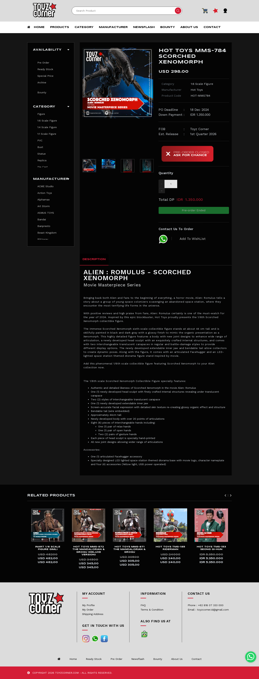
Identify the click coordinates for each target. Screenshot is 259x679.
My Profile (88, 605)
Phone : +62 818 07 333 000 (205, 605)
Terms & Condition (152, 609)
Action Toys (44, 192)
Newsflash (144, 27)
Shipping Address (92, 614)
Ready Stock (45, 69)
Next (231, 495)
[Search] (127, 11)
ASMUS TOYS (45, 212)
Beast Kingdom (47, 232)
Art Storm (43, 206)
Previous (225, 495)
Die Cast (42, 166)
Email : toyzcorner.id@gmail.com (208, 609)
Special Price (45, 75)
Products (59, 27)
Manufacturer (113, 27)
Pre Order (43, 62)
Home (39, 27)
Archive (41, 82)
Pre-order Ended (194, 210)
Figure (41, 113)
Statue (41, 153)
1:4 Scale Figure (47, 127)
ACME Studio (45, 186)
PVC (39, 140)
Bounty (167, 27)
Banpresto (43, 226)
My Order (87, 609)
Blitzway (42, 239)
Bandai (41, 219)
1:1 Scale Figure (46, 133)
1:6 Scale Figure (47, 120)
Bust (40, 147)
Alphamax (43, 199)
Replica (41, 160)
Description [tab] (94, 259)
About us (189, 27)
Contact (212, 27)
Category (84, 27)
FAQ (143, 605)
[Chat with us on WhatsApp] (250, 657)
